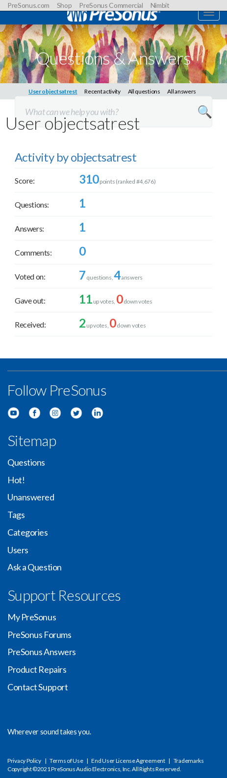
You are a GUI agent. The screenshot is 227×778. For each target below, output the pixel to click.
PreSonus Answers (41, 651)
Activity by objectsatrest (75, 157)
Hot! (16, 479)
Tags (16, 514)
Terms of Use (66, 760)
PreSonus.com (28, 5)
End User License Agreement (128, 760)
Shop (64, 5)
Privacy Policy (24, 760)
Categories (27, 532)
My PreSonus (31, 617)
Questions (26, 462)
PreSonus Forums (39, 634)
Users (17, 549)
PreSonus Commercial (111, 5)
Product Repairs (36, 669)
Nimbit (160, 5)
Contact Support (37, 687)
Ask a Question (34, 567)
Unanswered (30, 497)
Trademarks (189, 760)
